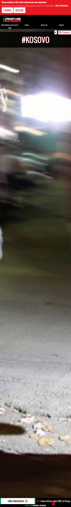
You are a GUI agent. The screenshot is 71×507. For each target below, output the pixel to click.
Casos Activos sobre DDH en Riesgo (53, 501)
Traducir (66, 32)
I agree (7, 10)
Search (61, 25)
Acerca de (44, 25)
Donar (27, 25)
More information (61, 5)
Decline (19, 10)
